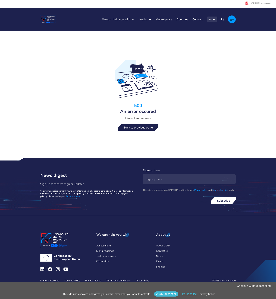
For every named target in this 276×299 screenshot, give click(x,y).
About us (182, 19)
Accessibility (142, 280)
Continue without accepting (255, 285)
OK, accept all (166, 293)
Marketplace (164, 19)
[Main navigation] (232, 19)
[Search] (222, 19)
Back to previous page (138, 127)
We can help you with (116, 19)
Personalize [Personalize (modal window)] (189, 293)
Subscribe (223, 200)
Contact (197, 19)
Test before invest (106, 256)
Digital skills (102, 261)
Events (160, 261)
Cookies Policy (72, 280)
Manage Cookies (49, 280)
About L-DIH (163, 245)
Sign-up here (151, 170)
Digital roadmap (105, 250)
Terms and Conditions (118, 280)
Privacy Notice (73, 196)
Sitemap (160, 266)
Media (143, 19)
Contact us (162, 250)
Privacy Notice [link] (207, 294)
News (159, 256)
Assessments (103, 245)
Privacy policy (201, 190)
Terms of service (220, 190)
